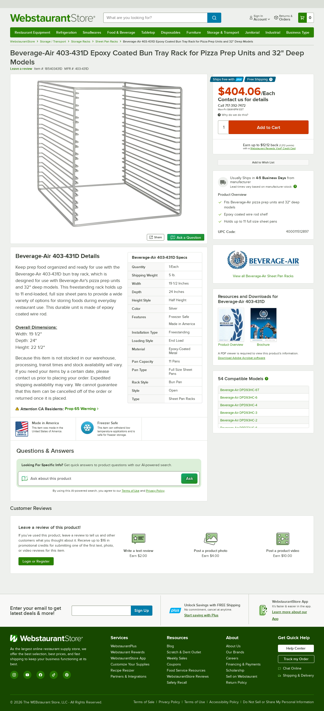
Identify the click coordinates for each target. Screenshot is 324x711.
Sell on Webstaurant (241, 676)
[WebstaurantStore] (51, 638)
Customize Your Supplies (130, 664)
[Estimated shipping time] (295, 186)
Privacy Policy (155, 490)
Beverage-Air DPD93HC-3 (238, 413)
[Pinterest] (67, 675)
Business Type (297, 32)
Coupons (174, 664)
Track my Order (296, 659)
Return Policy (236, 682)
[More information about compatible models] (267, 379)
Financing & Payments (243, 664)
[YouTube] (27, 675)
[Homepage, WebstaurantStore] (52, 18)
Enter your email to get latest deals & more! (35, 611)
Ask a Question (186, 237)
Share (155, 237)
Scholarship (235, 670)
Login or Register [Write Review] (36, 561)
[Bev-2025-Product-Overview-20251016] (231, 327)
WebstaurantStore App (128, 658)
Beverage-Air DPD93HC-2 (238, 420)
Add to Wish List (263, 162)
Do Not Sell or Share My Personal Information (278, 702)
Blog (170, 646)
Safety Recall (177, 682)
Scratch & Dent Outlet (184, 652)
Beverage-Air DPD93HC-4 (238, 405)
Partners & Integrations (129, 676)
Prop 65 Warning (80, 408)
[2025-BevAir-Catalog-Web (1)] (263, 327)
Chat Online (289, 668)
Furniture (194, 32)
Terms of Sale (143, 702)
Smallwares (92, 32)
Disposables (170, 32)
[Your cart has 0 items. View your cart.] (306, 18)
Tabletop (148, 32)
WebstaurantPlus (124, 646)
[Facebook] (40, 675)
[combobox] (155, 18)
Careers (232, 658)
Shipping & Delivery (296, 675)
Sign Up (141, 610)
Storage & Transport (223, 32)
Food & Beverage (121, 32)
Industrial (273, 32)
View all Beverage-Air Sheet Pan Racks (263, 276)
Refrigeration (66, 32)
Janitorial (252, 32)
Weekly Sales (177, 658)
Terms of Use (130, 490)
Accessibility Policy (224, 702)
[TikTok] (54, 675)
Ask (189, 478)
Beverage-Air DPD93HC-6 (238, 397)
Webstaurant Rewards (128, 652)
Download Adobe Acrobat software (241, 358)
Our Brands (235, 652)
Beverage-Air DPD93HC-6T (239, 390)
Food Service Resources (186, 670)
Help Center (296, 648)
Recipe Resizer (122, 670)
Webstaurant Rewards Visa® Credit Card (273, 148)
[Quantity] (223, 127)
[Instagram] (14, 675)
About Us (233, 646)
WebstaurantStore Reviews (188, 676)
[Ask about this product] (108, 478)
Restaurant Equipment (32, 32)
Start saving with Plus (201, 615)
